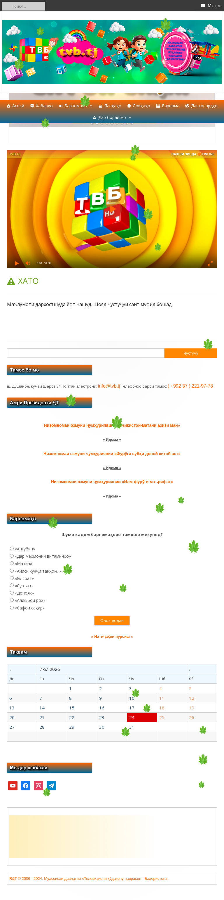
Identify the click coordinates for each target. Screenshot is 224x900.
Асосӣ (18, 105)
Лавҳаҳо (112, 105)
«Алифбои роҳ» (30, 600)
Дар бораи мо (115, 117)
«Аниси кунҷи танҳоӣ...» (38, 571)
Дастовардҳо (204, 105)
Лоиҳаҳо (141, 105)
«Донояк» (24, 593)
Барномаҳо (78, 106)
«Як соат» (24, 578)
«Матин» (23, 563)
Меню (215, 5)
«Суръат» (24, 585)
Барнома (170, 105)
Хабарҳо (44, 105)
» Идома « (112, 439)
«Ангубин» (25, 549)
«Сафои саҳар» (30, 608)
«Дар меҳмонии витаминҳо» (43, 556)
